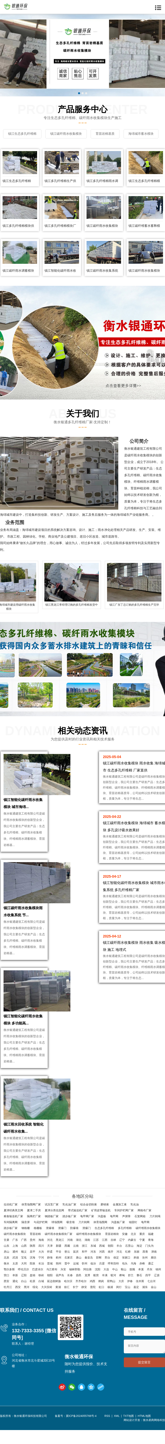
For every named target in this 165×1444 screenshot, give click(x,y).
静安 (84, 1302)
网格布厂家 (144, 1225)
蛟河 (113, 1290)
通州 (15, 1267)
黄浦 (58, 1302)
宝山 (127, 1302)
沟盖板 (102, 1231)
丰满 (104, 1290)
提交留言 (144, 1378)
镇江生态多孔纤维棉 (17, 190)
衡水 (6, 1279)
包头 (125, 1279)
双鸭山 (111, 1296)
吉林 (113, 1255)
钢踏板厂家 (52, 1231)
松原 (32, 1296)
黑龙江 (60, 1255)
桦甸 (122, 1290)
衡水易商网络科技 (154, 1435)
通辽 (151, 1279)
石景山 (129, 1261)
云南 (76, 1261)
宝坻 (24, 1273)
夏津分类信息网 (54, 1225)
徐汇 (67, 1302)
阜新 (15, 1290)
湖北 (78, 1255)
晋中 (67, 1279)
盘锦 (32, 1290)
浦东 (145, 1302)
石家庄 (68, 1273)
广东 (15, 1255)
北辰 (6, 1273)
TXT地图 (128, 1431)
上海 (15, 1261)
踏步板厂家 (69, 1231)
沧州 (145, 1273)
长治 (41, 1279)
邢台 (107, 1273)
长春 (70, 1290)
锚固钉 (133, 1237)
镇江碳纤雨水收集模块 (102, 234)
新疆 (58, 1261)
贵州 (32, 1255)
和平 (84, 1267)
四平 (148, 1290)
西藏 (67, 1261)
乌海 (133, 1279)
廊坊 (153, 1273)
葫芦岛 (60, 1290)
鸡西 (92, 1296)
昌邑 (78, 1290)
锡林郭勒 (74, 1284)
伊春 (130, 1296)
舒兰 (130, 1290)
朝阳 (110, 1261)
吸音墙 (70, 1237)
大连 (106, 1284)
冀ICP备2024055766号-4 (81, 1431)
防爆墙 (74, 1243)
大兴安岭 (46, 1302)
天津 (50, 1261)
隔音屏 (25, 1237)
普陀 (93, 1302)
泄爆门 (62, 1243)
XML (116, 1431)
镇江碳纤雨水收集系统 (102, 279)
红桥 (128, 1267)
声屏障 (126, 1231)
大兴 (41, 1267)
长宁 (75, 1302)
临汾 (93, 1279)
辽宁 (122, 1255)
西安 (6, 1296)
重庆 (142, 1249)
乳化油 (135, 1220)
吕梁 (102, 1279)
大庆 (121, 1296)
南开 (110, 1267)
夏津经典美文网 (13, 1225)
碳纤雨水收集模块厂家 (58, 1249)
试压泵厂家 (52, 1220)
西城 (102, 1261)
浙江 (84, 1261)
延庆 (76, 1267)
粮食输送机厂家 (13, 1231)
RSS (107, 1431)
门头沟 (149, 1261)
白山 (24, 1296)
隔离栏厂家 (34, 1231)
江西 (104, 1255)
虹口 (101, 1302)
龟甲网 (114, 1231)
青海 (151, 1255)
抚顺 (132, 1284)
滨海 (32, 1273)
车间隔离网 (11, 1237)
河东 (93, 1267)
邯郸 (99, 1273)
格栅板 (38, 1243)
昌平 (32, 1267)
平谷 (58, 1267)
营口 (6, 1290)
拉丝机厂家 (11, 1220)
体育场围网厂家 (31, 1220)
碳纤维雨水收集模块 (148, 1243)
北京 (133, 1249)
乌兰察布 (51, 1284)
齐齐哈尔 (81, 1296)
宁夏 (142, 1255)
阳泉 (32, 1279)
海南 (41, 1255)
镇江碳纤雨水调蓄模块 (18, 279)
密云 (67, 1267)
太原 (15, 1279)
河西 (102, 1267)
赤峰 (142, 1279)
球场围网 (56, 1237)
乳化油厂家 (69, 1220)
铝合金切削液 (88, 1220)
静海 (50, 1273)
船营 (96, 1290)
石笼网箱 (139, 1231)
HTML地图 (144, 1431)
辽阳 (24, 1290)
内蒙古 (132, 1255)
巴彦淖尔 (37, 1284)
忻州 (84, 1279)
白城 (41, 1296)
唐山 (78, 1273)
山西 (24, 1261)
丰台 (119, 1261)
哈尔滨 (68, 1296)
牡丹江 (8, 1302)
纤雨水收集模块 (142, 464)
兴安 (63, 1284)
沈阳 (97, 1284)
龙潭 (87, 1290)
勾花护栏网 (41, 1237)
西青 (145, 1267)
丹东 (149, 1284)
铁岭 (41, 1290)
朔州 (58, 1279)
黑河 (26, 1302)
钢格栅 (25, 1243)
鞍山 (123, 1284)
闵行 (119, 1302)
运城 (76, 1279)
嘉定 (136, 1302)
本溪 (141, 1284)
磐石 (139, 1290)
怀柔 (50, 1267)
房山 (6, 1267)
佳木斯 (140, 1296)
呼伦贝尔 (23, 1284)
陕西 (32, 1261)
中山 (115, 1284)
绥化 (35, 1302)
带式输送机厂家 (77, 1225)
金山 (153, 1302)
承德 (136, 1273)
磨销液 (105, 1220)
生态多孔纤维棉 (104, 1243)
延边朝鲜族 (54, 1296)
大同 (24, 1279)
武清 (15, 1273)
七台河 (151, 1296)
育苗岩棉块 (112, 1249)
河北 (50, 1255)
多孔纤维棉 (125, 1243)
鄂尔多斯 (9, 1284)
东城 (93, 1261)
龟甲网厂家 (87, 1231)
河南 (70, 1255)
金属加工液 (120, 1220)
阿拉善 (87, 1284)
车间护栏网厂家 (124, 1225)
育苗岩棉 (35, 1249)
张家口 (126, 1273)
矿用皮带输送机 (101, 1225)
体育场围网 (100, 1237)
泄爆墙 (50, 1243)
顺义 (24, 1267)
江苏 (96, 1255)
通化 (15, 1296)
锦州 (158, 1284)
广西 (24, 1255)
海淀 (139, 1261)
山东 (6, 1261)
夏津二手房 (34, 1225)
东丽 (136, 1267)
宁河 (41, 1273)
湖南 (87, 1255)
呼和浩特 (113, 1279)
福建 (151, 1249)
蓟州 (58, 1273)
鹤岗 (101, 1296)
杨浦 (110, 1302)
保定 (116, 1273)
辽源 (156, 1290)
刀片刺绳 (154, 1231)
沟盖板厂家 (118, 1237)
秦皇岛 (89, 1273)
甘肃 (6, 1255)
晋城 (50, 1279)
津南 (154, 1267)
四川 (41, 1261)
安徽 (125, 1249)
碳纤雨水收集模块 (15, 1249)
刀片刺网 (83, 1237)
